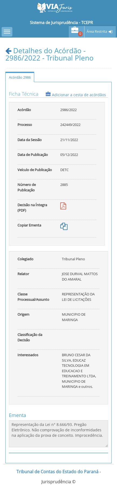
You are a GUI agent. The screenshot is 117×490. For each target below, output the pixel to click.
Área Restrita (97, 31)
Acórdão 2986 (20, 77)
